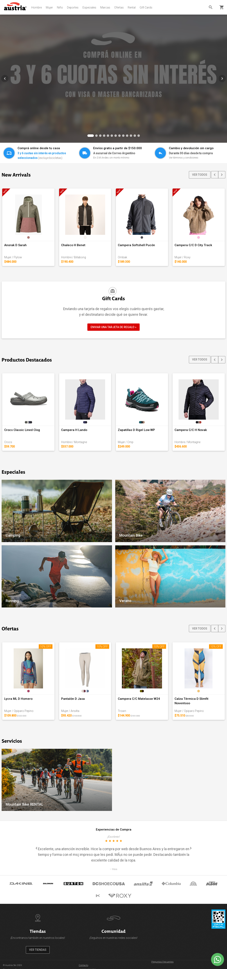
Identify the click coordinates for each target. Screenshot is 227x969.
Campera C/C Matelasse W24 (139, 699)
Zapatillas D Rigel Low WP (136, 430)
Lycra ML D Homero (18, 699)
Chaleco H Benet (73, 245)
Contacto (83, 965)
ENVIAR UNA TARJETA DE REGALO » (113, 327)
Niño (60, 7)
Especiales (89, 7)
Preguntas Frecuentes (162, 961)
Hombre (36, 7)
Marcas (105, 7)
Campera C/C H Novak (191, 430)
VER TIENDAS (37, 949)
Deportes (72, 7)
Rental (132, 7)
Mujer (49, 7)
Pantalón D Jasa (73, 699)
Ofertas (119, 7)
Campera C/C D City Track (193, 245)
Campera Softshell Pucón (136, 245)
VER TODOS (199, 174)
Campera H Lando (74, 430)
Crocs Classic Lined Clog (22, 430)
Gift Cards (146, 7)
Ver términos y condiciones (183, 157)
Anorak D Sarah (15, 245)
